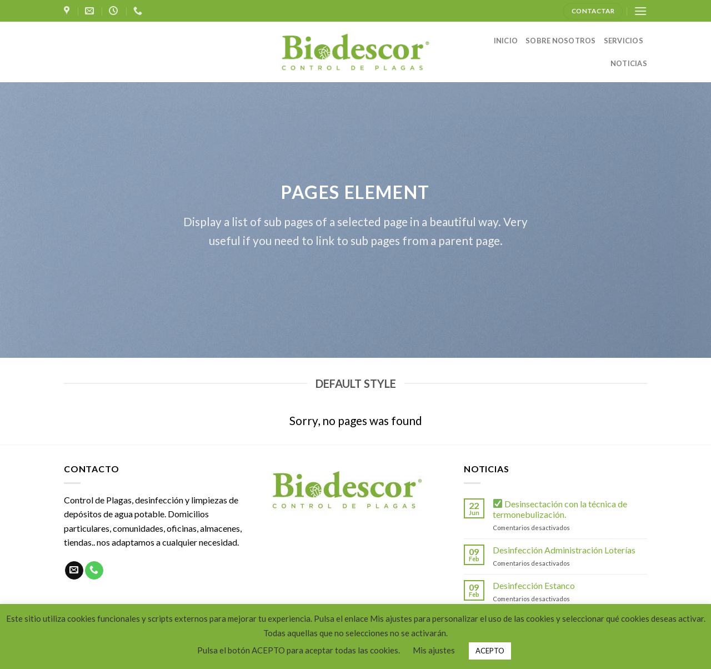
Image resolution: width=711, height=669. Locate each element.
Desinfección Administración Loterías (564, 550)
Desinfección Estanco (534, 585)
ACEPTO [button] (489, 650)
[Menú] (640, 11)
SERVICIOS (623, 40)
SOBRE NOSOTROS (560, 40)
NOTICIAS (628, 63)
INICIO (506, 40)
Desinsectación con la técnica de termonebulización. (560, 509)
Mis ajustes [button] (434, 650)
